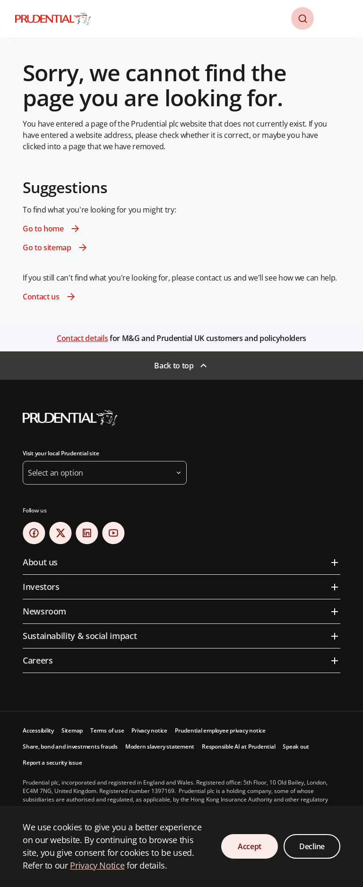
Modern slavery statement (159, 746)
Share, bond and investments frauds (70, 746)
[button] (302, 18)
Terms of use (107, 730)
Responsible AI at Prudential (238, 746)
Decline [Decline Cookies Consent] (312, 846)
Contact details (82, 338)
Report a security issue (52, 763)
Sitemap (72, 730)
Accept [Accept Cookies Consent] (249, 846)
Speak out (296, 746)
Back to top (173, 365)
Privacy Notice (97, 865)
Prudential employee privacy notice (220, 730)
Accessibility (38, 730)
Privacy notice (149, 730)
